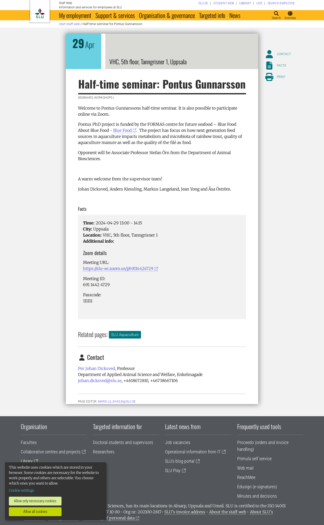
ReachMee (246, 477)
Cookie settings (21, 490)
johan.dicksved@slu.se (100, 380)
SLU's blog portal (179, 461)
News (234, 15)
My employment (75, 15)
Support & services (115, 15)
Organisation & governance (167, 15)
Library (27, 461)
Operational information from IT (192, 451)
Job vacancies (177, 442)
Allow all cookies (35, 511)
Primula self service (254, 458)
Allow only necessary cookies (35, 501)
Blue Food (122, 130)
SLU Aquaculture (125, 334)
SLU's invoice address (184, 511)
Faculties (29, 442)
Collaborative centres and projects (50, 451)
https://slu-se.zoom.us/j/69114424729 (118, 268)
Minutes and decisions (257, 496)
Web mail (245, 468)
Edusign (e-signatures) (257, 486)
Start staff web (69, 24)
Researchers (103, 451)
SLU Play (172, 470)
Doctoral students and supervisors (123, 442)
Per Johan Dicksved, (97, 368)
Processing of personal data (109, 517)
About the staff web (227, 511)
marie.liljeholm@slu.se (117, 401)
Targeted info (212, 15)
